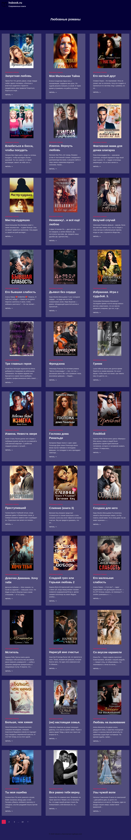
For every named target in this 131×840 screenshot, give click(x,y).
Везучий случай (104, 220)
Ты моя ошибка (16, 792)
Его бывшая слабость (20, 292)
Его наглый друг (104, 76)
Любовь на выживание (109, 722)
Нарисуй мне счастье (64, 652)
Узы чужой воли (104, 792)
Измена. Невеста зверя (21, 433)
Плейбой (99, 433)
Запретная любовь (18, 76)
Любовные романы (12, 72)
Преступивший (15, 508)
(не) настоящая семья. (64, 722)
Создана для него (105, 508)
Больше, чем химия (19, 722)
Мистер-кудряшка (17, 220)
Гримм (97, 363)
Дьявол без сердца (62, 292)
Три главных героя (18, 363)
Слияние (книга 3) (61, 508)
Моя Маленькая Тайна (64, 76)
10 (23, 822)
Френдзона (57, 363)
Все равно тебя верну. (64, 792)
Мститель (12, 652)
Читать (9, 95)
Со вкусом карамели (107, 652)
